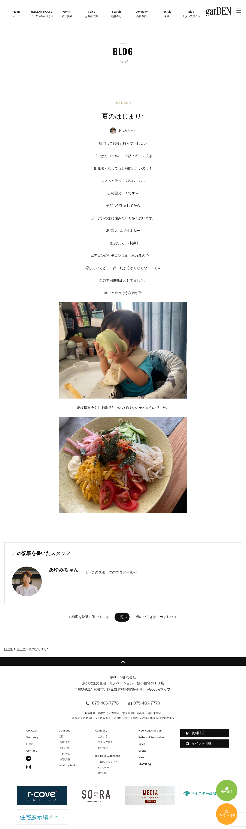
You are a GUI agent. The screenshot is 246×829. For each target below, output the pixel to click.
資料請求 (195, 733)
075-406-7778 (105, 703)
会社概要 (103, 748)
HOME (8, 649)
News (142, 757)
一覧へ (122, 617)
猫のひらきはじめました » (156, 617)
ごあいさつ (104, 737)
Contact (31, 750)
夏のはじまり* (123, 116)
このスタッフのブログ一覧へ (114, 572)
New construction (150, 730)
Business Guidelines (107, 756)
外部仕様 (65, 748)
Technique (63, 730)
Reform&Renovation (152, 737)
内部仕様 (65, 754)
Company (101, 730)
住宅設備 (65, 759)
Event (142, 750)
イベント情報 (198, 743)
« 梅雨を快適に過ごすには (89, 617)
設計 (62, 737)
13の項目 (103, 773)
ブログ (20, 649)
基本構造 (65, 742)
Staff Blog (145, 764)
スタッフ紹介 (105, 742)
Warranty (32, 737)
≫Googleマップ (158, 689)
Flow (29, 744)
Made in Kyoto (68, 765)
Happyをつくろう (108, 762)
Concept (31, 730)
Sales (142, 744)
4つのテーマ (105, 768)
